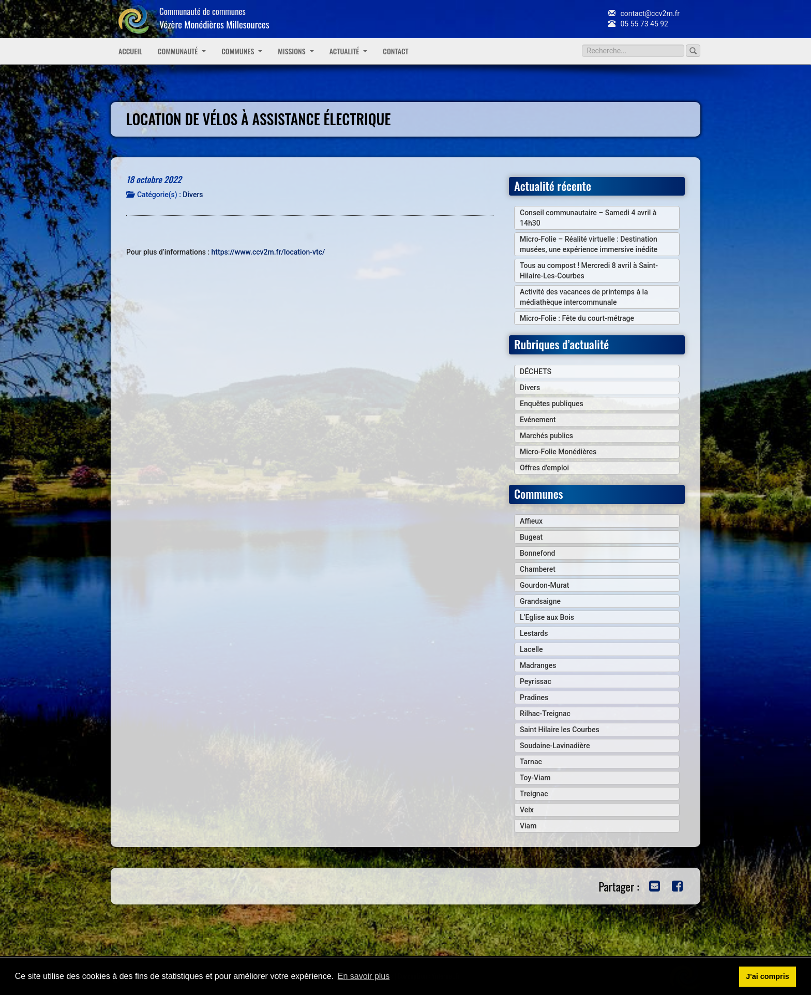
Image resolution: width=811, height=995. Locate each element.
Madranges (538, 665)
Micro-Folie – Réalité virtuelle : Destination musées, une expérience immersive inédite (588, 244)
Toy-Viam (535, 778)
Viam (528, 826)
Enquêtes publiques (551, 403)
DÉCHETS (535, 371)
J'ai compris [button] (767, 976)
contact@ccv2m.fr (644, 13)
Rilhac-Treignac (545, 713)
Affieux (531, 521)
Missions (295, 51)
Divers (193, 194)
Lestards (534, 633)
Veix (527, 810)
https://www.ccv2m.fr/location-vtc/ (268, 252)
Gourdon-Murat (544, 585)
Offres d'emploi (544, 468)
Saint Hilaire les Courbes (559, 729)
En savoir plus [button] (364, 976)
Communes (241, 51)
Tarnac (531, 762)
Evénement (538, 419)
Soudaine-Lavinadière (555, 745)
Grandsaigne (540, 601)
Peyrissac (535, 681)
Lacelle (531, 649)
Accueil (130, 51)
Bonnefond (537, 553)
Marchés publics (546, 436)
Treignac (534, 794)
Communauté (182, 51)
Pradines (534, 697)
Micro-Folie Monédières (558, 452)
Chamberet (537, 569)
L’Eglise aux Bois (547, 617)
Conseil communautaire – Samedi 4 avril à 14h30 (588, 218)
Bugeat (531, 537)
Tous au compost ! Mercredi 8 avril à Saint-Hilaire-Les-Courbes (589, 270)
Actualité (348, 51)
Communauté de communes (214, 18)
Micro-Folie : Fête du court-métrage (577, 318)
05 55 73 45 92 (638, 24)
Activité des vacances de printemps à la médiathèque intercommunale (584, 297)
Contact (395, 51)
